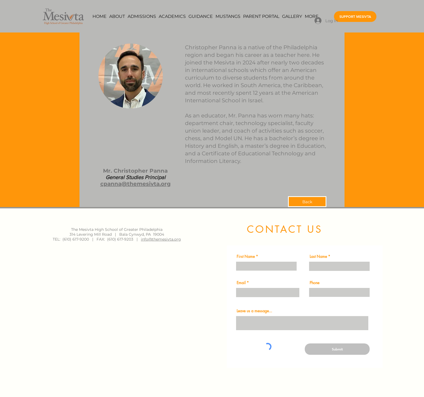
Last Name (318, 256)
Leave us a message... (254, 311)
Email (241, 283)
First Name (246, 256)
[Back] (307, 201)
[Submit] (337, 349)
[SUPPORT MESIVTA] (355, 16)
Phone (314, 283)
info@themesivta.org (161, 239)
